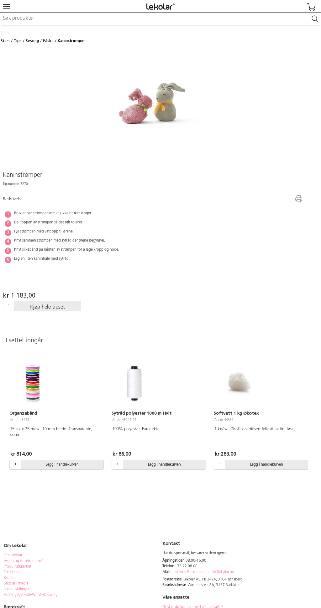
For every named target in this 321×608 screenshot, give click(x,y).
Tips (18, 40)
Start (5, 40)
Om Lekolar (13, 555)
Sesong (32, 40)
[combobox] (160, 19)
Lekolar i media (16, 583)
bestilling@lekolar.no (188, 572)
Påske (48, 40)
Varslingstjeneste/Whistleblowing (31, 595)
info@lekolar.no (221, 572)
